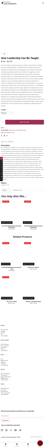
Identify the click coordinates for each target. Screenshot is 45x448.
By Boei (40, 447)
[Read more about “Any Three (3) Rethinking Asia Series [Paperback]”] (7, 222)
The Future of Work (11, 302)
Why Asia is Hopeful (33, 267)
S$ (2, 176)
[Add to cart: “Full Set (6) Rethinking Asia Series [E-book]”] (6, 264)
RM (2, 173)
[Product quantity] (2, 122)
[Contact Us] (40, 443)
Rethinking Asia (21, 130)
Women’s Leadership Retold (33, 302)
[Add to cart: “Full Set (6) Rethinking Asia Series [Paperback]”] (28, 222)
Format (3, 110)
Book (11, 130)
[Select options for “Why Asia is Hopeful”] (29, 264)
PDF (14, 130)
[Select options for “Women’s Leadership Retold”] (29, 298)
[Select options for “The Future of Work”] (7, 298)
